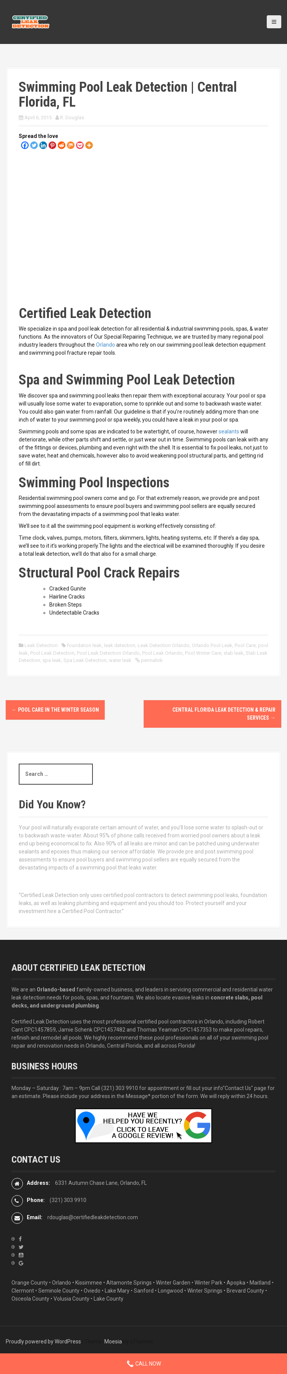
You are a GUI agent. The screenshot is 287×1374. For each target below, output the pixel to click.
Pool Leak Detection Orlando (108, 653)
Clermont (22, 1291)
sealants (229, 431)
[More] (89, 145)
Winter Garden (173, 1283)
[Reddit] (61, 145)
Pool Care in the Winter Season (55, 710)
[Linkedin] (43, 145)
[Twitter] (34, 145)
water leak (120, 660)
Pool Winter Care (203, 653)
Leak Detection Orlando (164, 645)
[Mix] (71, 145)
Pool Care (245, 645)
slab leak (233, 653)
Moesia (113, 1341)
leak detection (119, 645)
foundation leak (84, 645)
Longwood (170, 1291)
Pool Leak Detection (52, 653)
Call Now (143, 1364)
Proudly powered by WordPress (43, 1341)
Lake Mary (117, 1291)
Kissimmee (88, 1283)
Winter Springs (204, 1291)
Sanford (144, 1291)
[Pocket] (80, 145)
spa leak (51, 660)
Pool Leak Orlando (162, 653)
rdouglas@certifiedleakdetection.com (92, 1217)
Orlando (105, 345)
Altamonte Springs (129, 1283)
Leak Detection (41, 645)
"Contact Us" (238, 1088)
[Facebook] (25, 145)
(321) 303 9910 (119, 1088)
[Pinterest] (52, 145)
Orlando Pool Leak (212, 645)
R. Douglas (72, 117)
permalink (151, 660)
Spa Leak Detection (85, 660)
